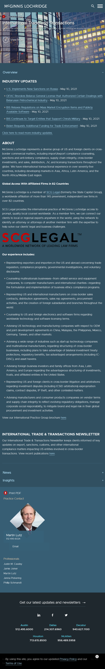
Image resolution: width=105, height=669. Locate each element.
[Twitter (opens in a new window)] (66, 615)
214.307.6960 (53, 629)
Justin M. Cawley (13, 563)
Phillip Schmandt (13, 582)
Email (15, 546)
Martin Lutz (14, 535)
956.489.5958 (66, 640)
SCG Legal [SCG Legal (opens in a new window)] (53, 192)
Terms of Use (13, 663)
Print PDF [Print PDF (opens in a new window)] (15, 493)
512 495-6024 (13, 538)
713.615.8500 (38, 640)
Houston (38, 636)
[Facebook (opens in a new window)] (52, 615)
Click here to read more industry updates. (27, 133)
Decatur (81, 625)
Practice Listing (15, 16)
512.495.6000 (24, 629)
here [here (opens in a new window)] (63, 417)
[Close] (97, 656)
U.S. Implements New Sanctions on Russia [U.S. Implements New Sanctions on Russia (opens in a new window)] (32, 89)
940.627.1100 (81, 629)
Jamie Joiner (11, 568)
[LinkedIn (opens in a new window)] (38, 615)
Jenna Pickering (12, 578)
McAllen (66, 636)
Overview (10, 72)
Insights (8, 480)
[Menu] (100, 6)
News (7, 473)
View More (17, 56)
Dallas (52, 625)
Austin (24, 625)
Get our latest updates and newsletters (50, 603)
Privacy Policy (68, 659)
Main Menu (43, 3)
